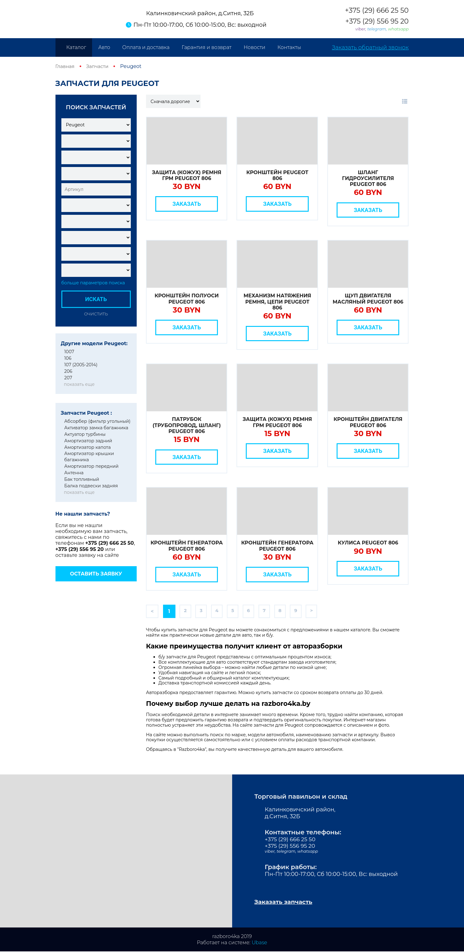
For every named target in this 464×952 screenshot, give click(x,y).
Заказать (186, 204)
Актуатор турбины (84, 434)
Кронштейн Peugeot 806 (277, 175)
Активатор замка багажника (96, 428)
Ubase (259, 943)
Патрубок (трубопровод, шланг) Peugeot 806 (186, 425)
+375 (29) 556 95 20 (377, 21)
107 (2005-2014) (80, 365)
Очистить (96, 313)
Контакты (289, 47)
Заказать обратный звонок (370, 47)
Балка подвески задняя (91, 486)
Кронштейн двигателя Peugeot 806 (368, 422)
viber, (361, 28)
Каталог (76, 47)
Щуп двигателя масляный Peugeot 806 (368, 299)
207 (68, 378)
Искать (96, 299)
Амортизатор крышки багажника (89, 456)
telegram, (377, 28)
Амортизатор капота (87, 447)
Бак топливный (81, 479)
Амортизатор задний (88, 441)
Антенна (73, 473)
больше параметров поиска (93, 283)
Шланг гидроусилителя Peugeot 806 (368, 178)
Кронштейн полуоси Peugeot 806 (187, 299)
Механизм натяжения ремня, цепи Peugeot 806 (277, 301)
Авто (104, 47)
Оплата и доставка (146, 47)
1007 (69, 351)
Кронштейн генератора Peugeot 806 (187, 546)
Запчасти (99, 66)
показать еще (79, 384)
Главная (65, 66)
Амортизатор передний (91, 466)
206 (68, 371)
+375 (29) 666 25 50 (377, 11)
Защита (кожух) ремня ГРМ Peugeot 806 (186, 175)
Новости (254, 47)
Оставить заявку (96, 574)
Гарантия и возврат (207, 47)
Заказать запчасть (285, 902)
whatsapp (398, 28)
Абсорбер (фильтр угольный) (97, 421)
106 (67, 358)
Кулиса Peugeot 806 (368, 543)
